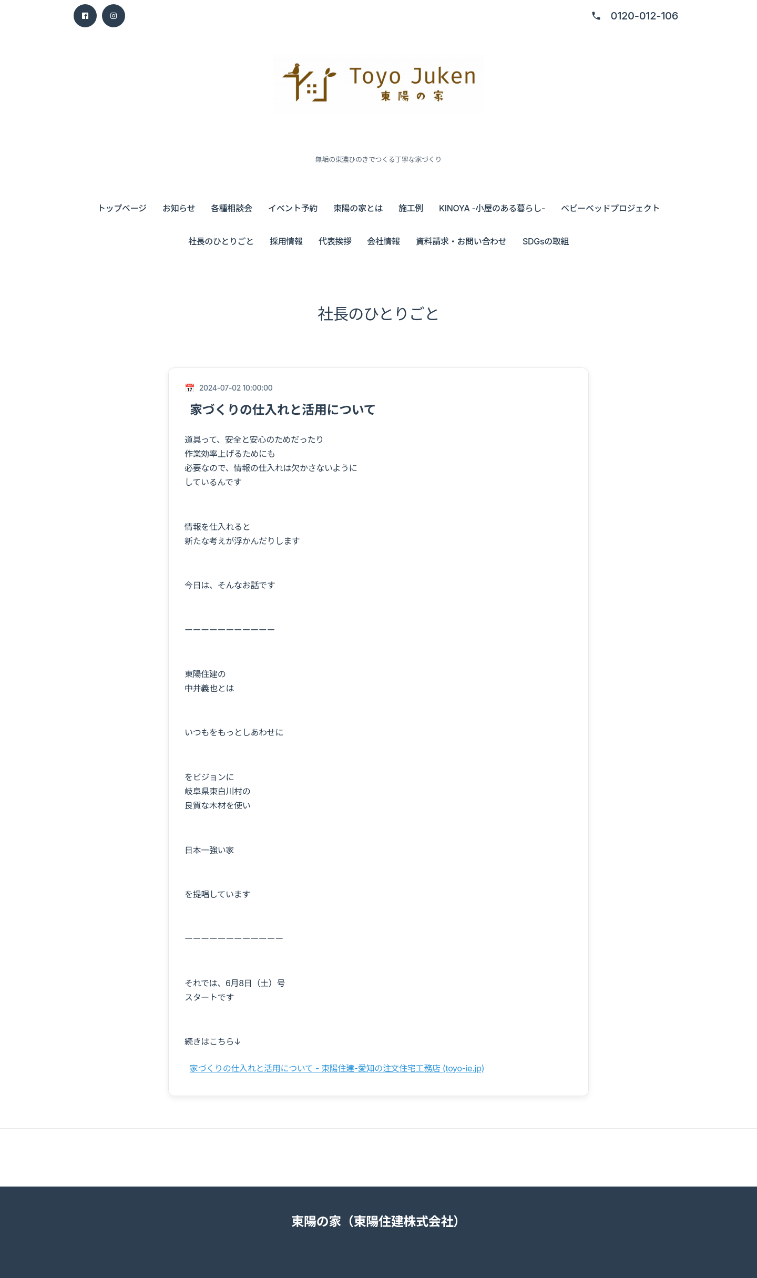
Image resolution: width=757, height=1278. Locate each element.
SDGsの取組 (546, 241)
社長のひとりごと (221, 241)
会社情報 (383, 241)
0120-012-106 (644, 15)
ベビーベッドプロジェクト (610, 208)
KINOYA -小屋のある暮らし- (492, 208)
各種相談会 (231, 208)
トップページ (122, 208)
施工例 (410, 208)
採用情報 (286, 241)
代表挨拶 (335, 241)
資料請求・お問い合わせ (461, 241)
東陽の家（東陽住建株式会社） (378, 1221)
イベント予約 (293, 208)
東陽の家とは (358, 208)
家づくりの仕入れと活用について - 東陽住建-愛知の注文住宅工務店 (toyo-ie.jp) (337, 1068)
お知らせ (178, 208)
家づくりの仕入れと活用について (283, 409)
